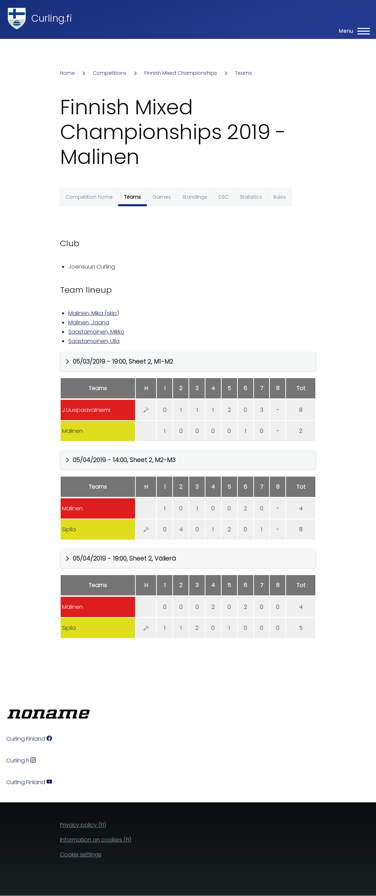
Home (67, 73)
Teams (243, 73)
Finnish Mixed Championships (180, 73)
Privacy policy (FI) (83, 825)
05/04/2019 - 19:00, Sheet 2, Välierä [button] (124, 558)
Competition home (89, 197)
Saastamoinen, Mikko (96, 332)
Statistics (251, 197)
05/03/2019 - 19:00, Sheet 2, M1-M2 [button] (123, 361)
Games (161, 197)
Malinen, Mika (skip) (93, 313)
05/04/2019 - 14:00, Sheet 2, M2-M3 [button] (124, 460)
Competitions (109, 73)
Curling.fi (51, 18)
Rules (279, 197)
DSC (223, 197)
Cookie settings (80, 854)
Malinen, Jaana (88, 322)
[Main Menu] (352, 31)
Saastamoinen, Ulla (94, 341)
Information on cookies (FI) (95, 840)
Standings (194, 197)
